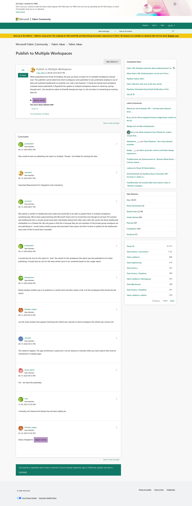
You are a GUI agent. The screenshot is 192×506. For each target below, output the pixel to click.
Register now (173, 36)
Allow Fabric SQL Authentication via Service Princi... (148, 73)
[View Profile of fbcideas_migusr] (30, 309)
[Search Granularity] (107, 31)
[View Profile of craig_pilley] (40, 73)
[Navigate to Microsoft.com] (22, 19)
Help (162, 25)
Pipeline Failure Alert (135, 78)
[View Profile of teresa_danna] (29, 370)
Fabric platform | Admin (137, 295)
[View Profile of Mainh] (129, 108)
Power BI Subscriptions (145, 168)
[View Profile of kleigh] (129, 150)
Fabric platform (133, 257)
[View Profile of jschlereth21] (29, 143)
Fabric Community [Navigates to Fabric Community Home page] (41, 19)
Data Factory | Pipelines (136, 273)
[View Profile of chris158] (27, 338)
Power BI (35, 109)
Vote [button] (24, 75)
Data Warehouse (134, 284)
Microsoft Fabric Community (32, 44)
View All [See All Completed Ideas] (131, 94)
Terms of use (159, 490)
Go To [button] (170, 25)
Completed (131, 228)
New (129, 200)
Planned (130, 223)
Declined (131, 234)
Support (119, 19)
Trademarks (171, 490)
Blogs (99, 19)
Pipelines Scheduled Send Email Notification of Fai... (148, 89)
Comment (23, 472)
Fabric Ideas (58, 44)
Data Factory (132, 268)
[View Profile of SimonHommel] (133, 174)
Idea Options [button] (111, 61)
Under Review (133, 217)
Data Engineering (134, 262)
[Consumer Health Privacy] (47, 498)
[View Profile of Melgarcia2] (131, 126)
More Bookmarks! (146, 126)
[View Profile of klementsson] (29, 277)
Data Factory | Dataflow (136, 290)
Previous (156, 301)
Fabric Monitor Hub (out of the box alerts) (144, 84)
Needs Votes (39, 100)
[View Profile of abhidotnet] (131, 141)
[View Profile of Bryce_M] (130, 117)
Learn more (20, 12)
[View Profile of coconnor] (28, 201)
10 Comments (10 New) (39, 114)
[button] (116, 144)
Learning (108, 19)
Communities (88, 19)
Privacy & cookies (145, 490)
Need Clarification (134, 205)
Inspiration (67, 19)
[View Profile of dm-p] (133, 132)
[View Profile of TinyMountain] (132, 159)
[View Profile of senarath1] (28, 172)
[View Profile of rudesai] (130, 168)
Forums (56, 19)
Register (145, 25)
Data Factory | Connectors (137, 251)
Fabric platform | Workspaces (139, 279)
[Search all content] (146, 31)
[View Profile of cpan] (26, 398)
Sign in (154, 25)
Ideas (77, 19)
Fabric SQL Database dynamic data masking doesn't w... (150, 68)
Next (172, 301)
